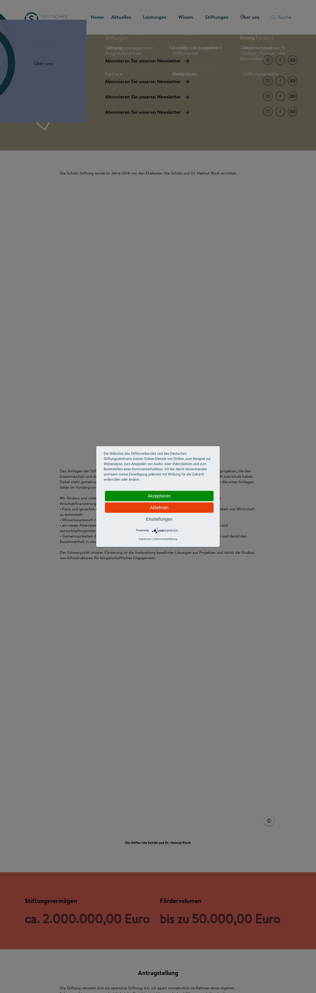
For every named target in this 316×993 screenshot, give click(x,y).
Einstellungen (159, 519)
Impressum (145, 539)
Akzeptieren (159, 495)
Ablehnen (159, 507)
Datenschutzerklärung (165, 539)
